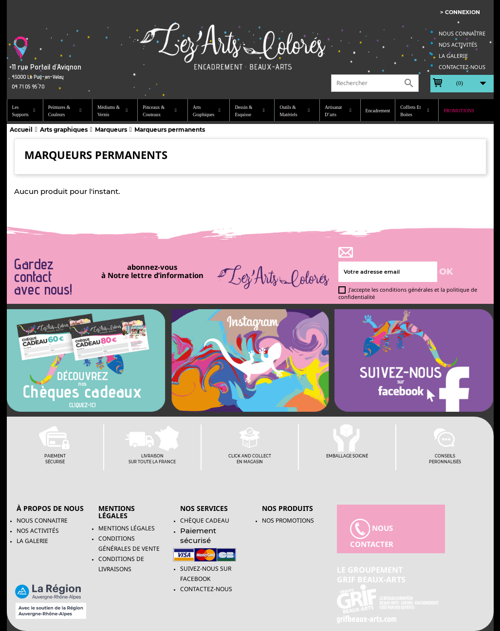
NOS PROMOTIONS (288, 520)
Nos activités (458, 44)
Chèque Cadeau (204, 520)
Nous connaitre (42, 520)
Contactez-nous (462, 66)
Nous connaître (462, 33)
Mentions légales (126, 528)
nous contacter (371, 534)
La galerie (453, 55)
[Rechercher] (375, 83)
